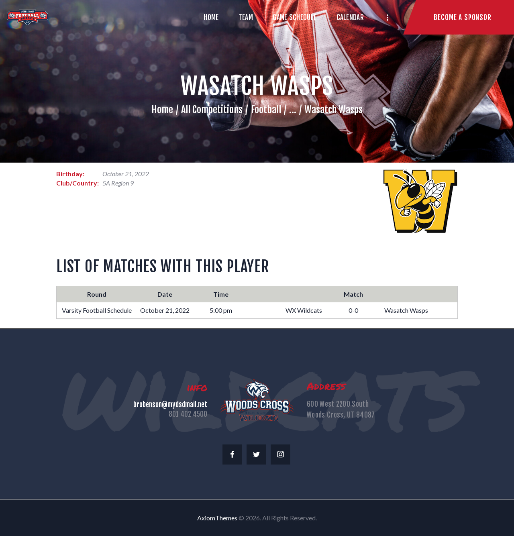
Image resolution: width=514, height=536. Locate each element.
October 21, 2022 (165, 310)
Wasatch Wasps (406, 310)
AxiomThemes (217, 518)
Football (266, 110)
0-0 (353, 310)
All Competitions (212, 110)
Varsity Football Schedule (97, 310)
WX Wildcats (304, 310)
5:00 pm (221, 310)
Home (162, 110)
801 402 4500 (188, 414)
